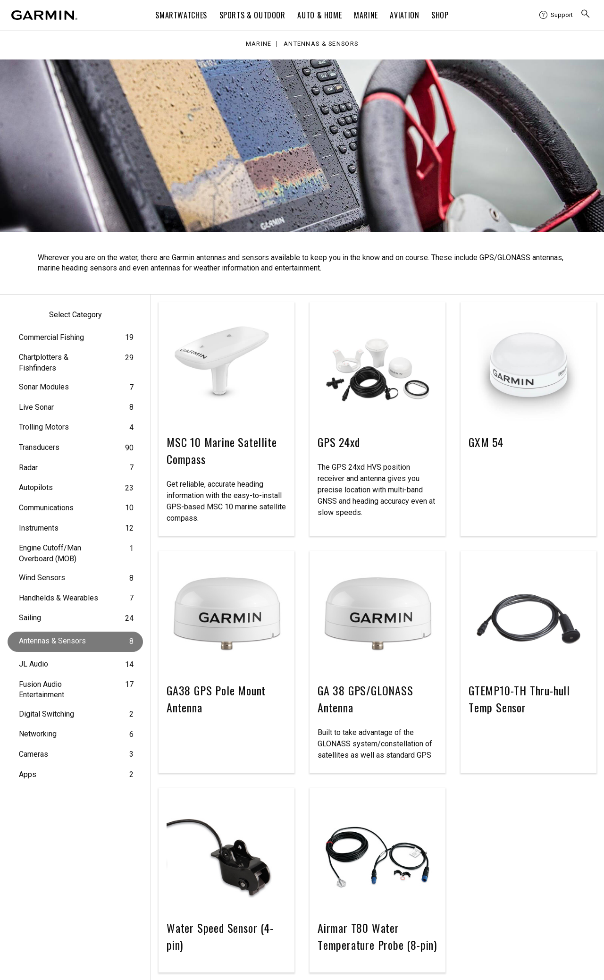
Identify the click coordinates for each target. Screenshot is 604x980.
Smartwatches (181, 15)
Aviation (404, 15)
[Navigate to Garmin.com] (44, 15)
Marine (366, 15)
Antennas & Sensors (321, 44)
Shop (440, 15)
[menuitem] (556, 15)
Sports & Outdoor (252, 15)
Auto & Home (319, 15)
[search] (586, 15)
